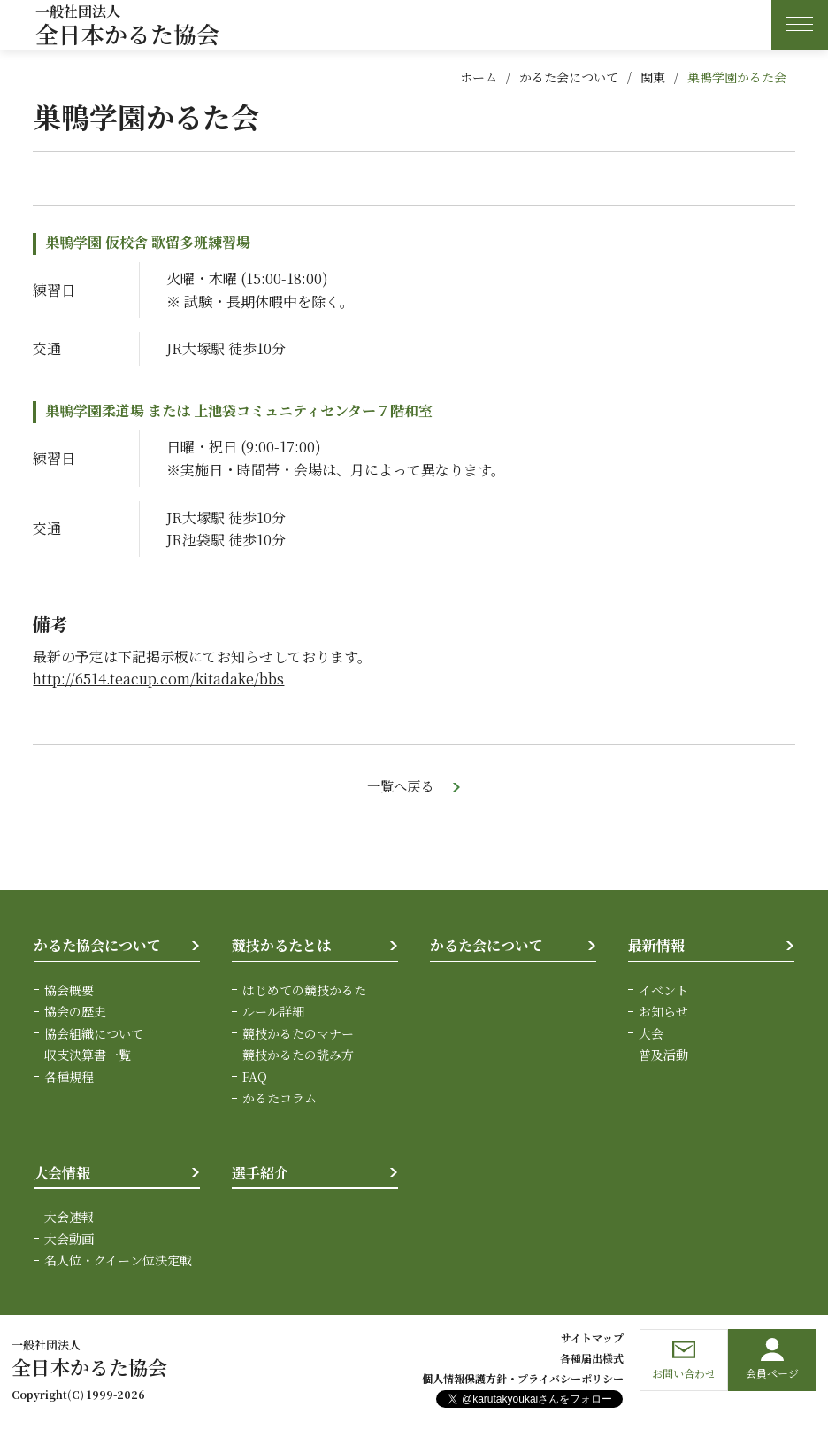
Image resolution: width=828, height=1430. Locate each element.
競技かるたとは (281, 946)
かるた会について (568, 77)
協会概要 (69, 991)
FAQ (254, 1077)
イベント (663, 991)
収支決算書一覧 (87, 1055)
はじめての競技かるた (304, 991)
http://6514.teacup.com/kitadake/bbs (158, 679)
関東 (652, 77)
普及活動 (663, 1055)
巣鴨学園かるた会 (736, 77)
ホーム (478, 77)
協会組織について (93, 1033)
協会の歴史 (75, 1012)
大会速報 (69, 1217)
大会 (651, 1033)
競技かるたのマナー (298, 1033)
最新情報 (656, 946)
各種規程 (69, 1077)
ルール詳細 (273, 1012)
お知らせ (663, 1012)
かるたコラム (279, 1099)
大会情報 (62, 1173)
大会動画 (69, 1239)
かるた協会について (97, 946)
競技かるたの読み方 (298, 1055)
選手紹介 (260, 1173)
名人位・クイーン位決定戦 (118, 1260)
